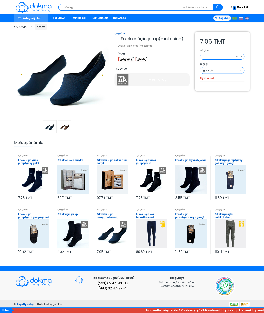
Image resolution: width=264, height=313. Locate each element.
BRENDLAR (59, 18)
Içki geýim (119, 33)
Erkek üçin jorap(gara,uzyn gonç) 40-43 (189, 216)
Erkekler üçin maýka (70, 160)
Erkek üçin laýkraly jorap (190, 160)
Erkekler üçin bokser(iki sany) (112, 162)
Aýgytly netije (26, 304)
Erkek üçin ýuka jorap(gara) (146, 162)
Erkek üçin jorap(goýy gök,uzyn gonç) (228, 162)
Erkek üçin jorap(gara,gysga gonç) (33, 216)
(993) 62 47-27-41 (113, 288)
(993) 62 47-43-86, (113, 283)
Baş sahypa (20, 26)
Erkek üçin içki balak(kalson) (145, 216)
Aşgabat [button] (222, 18)
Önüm (41, 26)
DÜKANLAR (119, 18)
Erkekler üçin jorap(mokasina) (108, 216)
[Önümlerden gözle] (120, 7)
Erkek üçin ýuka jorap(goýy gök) (28, 162)
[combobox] (198, 7)
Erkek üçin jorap (67, 214)
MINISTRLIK (79, 18)
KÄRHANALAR (100, 18)
